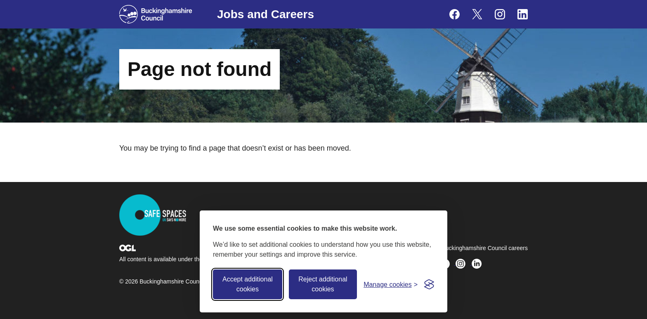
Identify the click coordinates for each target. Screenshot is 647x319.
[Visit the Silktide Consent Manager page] (429, 284)
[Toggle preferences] (391, 284)
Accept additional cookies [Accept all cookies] (247, 284)
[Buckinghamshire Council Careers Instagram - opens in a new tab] (500, 14)
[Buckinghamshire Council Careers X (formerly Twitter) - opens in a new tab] (477, 14)
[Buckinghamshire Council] (155, 14)
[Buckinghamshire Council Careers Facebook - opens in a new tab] (454, 14)
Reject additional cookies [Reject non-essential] (322, 284)
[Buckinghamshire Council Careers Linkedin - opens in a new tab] (522, 14)
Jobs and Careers (265, 14)
